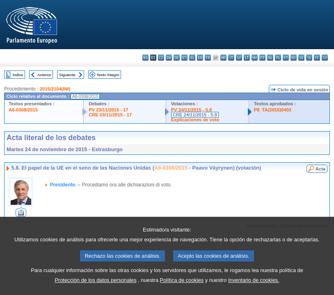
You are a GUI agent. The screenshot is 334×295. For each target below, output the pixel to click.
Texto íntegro (107, 75)
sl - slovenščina (309, 57)
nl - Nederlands (270, 57)
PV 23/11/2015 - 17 (108, 109)
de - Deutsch (177, 57)
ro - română (294, 57)
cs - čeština (161, 57)
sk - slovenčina (301, 57)
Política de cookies (182, 286)
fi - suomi (317, 57)
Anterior (44, 75)
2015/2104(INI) (55, 88)
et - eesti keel (184, 57)
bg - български (145, 57)
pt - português (286, 57)
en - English (200, 57)
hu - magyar (255, 57)
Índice (18, 75)
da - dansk (169, 57)
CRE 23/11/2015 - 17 (110, 114)
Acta (320, 168)
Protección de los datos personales (95, 286)
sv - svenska (325, 57)
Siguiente (67, 75)
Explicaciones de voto (195, 119)
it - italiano (231, 57)
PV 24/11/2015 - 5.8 (191, 109)
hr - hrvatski (223, 57)
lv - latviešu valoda (239, 57)
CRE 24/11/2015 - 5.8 (195, 114)
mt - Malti (262, 57)
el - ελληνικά (192, 57)
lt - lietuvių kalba (247, 57)
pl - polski (278, 57)
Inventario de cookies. (253, 286)
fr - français (208, 57)
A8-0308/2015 (23, 109)
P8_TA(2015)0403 (272, 109)
